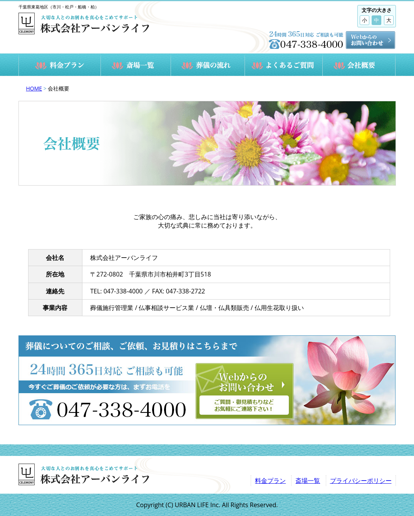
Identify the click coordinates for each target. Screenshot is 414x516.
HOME (34, 88)
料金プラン (270, 480)
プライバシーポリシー (361, 480)
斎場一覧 (307, 480)
